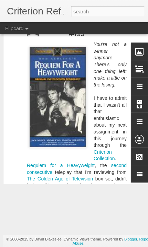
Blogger (130, 239)
